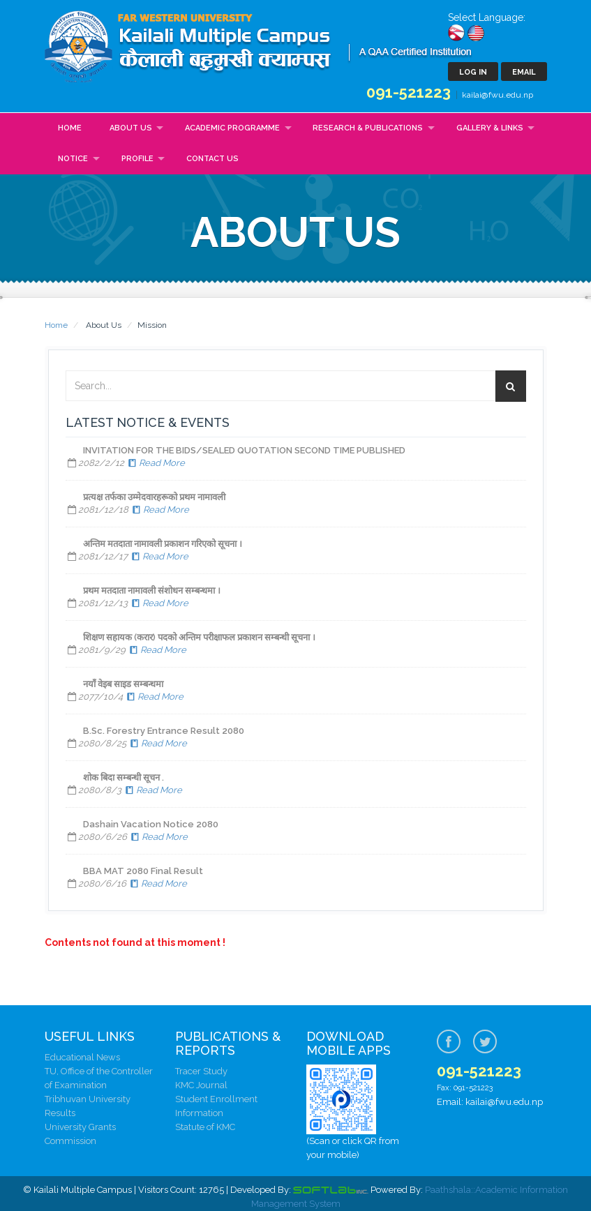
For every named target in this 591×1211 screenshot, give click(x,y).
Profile (137, 158)
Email (524, 72)
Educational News (82, 1057)
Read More (155, 463)
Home (70, 128)
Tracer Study (201, 1071)
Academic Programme (232, 128)
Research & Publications (368, 128)
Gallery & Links (489, 128)
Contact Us (212, 158)
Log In (473, 72)
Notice (73, 158)
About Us (131, 128)
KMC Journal (201, 1085)
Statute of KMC (205, 1127)
